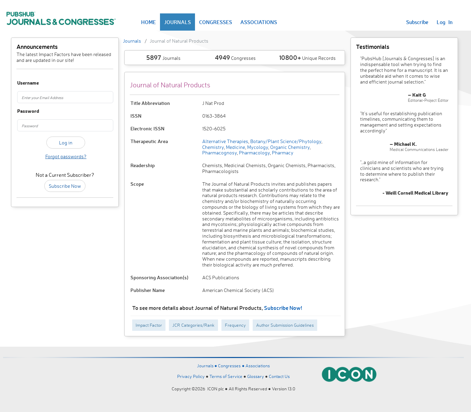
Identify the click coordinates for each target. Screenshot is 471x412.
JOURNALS (177, 22)
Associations (257, 365)
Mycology (257, 147)
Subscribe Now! (283, 307)
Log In (444, 22)
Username (24, 83)
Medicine (235, 147)
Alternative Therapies (225, 141)
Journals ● (207, 365)
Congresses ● (231, 365)
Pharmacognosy (219, 152)
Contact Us (279, 376)
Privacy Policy (191, 376)
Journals (132, 41)
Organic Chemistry (289, 147)
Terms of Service (225, 376)
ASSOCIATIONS (258, 22)
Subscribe (417, 22)
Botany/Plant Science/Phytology (285, 141)
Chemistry (213, 147)
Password (24, 111)
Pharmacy (282, 152)
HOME (148, 22)
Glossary (255, 376)
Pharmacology (254, 152)
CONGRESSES (215, 22)
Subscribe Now (65, 186)
